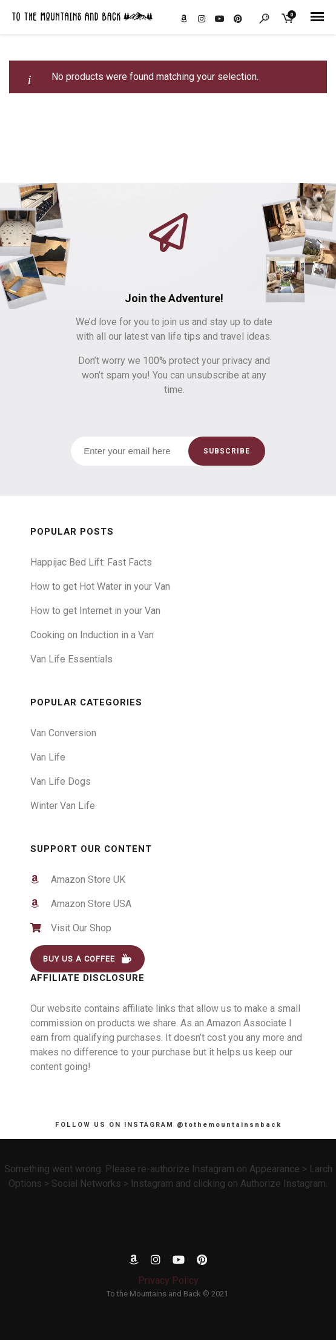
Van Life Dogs (60, 781)
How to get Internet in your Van (95, 610)
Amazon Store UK (83, 879)
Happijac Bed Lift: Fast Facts (91, 562)
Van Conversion (63, 733)
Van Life (47, 757)
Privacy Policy (168, 1280)
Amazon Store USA (86, 903)
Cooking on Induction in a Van (92, 635)
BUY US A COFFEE (87, 958)
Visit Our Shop (77, 928)
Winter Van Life (62, 805)
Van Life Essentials (71, 659)
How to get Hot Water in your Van (100, 586)
